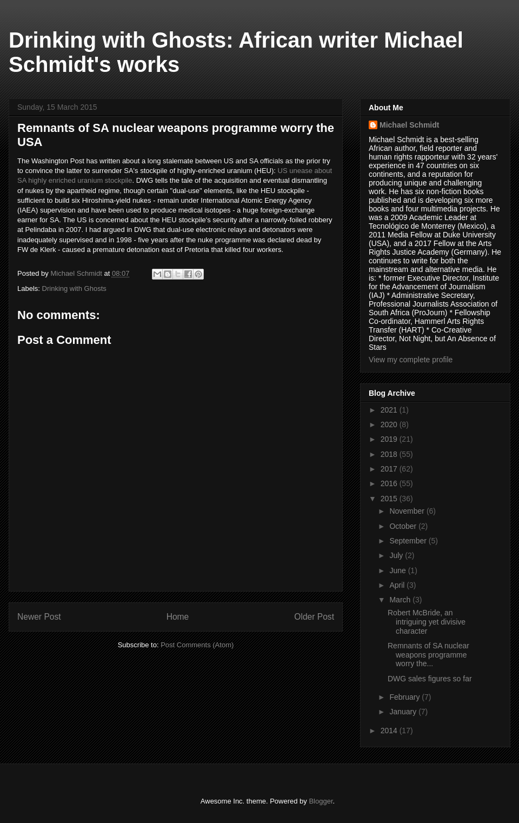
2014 (390, 730)
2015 (390, 498)
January (403, 711)
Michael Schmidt (409, 125)
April (398, 585)
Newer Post (39, 616)
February (405, 697)
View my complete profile (411, 359)
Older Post (314, 616)
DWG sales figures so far (430, 678)
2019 (390, 439)
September (408, 540)
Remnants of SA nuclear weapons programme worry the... (428, 654)
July (397, 555)
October (403, 526)
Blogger (320, 801)
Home (178, 616)
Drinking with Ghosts (74, 288)
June (398, 570)
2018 (390, 454)
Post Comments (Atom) (197, 645)
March (400, 599)
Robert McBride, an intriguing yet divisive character (426, 621)
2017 (390, 468)
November (407, 511)
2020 (390, 424)
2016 (390, 483)
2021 (390, 410)
